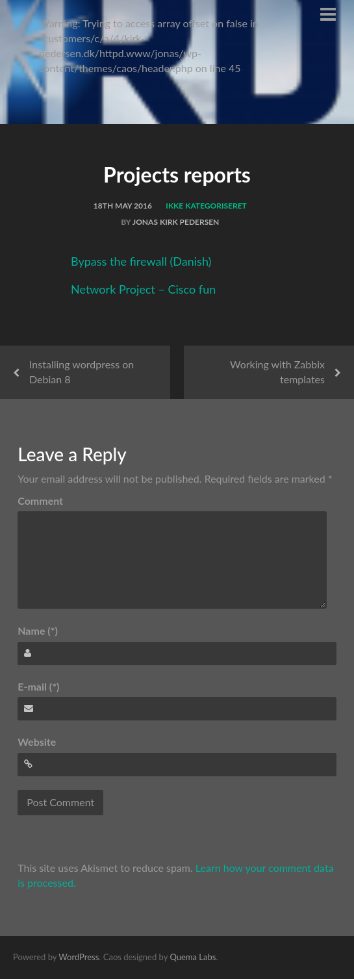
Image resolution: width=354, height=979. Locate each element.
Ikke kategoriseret (206, 205)
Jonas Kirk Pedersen (176, 222)
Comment (40, 500)
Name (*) (38, 630)
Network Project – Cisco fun (143, 289)
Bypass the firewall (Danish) (141, 261)
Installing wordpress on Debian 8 (81, 371)
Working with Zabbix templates (277, 371)
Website (37, 741)
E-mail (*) (38, 686)
